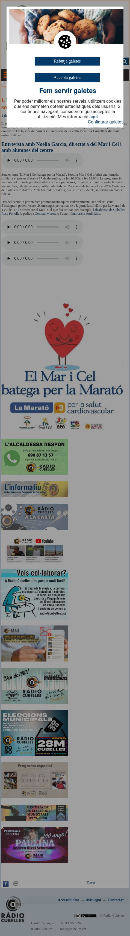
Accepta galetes (67, 77)
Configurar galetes (105, 122)
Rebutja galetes (67, 61)
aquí (93, 117)
